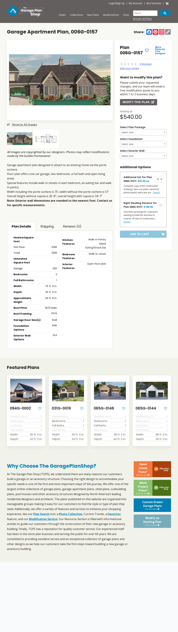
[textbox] (143, 132)
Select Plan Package (132, 127)
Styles (62, 15)
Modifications (111, 15)
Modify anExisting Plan (152, 507)
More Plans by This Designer (160, 50)
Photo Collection (70, 514)
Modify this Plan (139, 102)
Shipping (47, 226)
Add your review (129, 68)
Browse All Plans (142, 18)
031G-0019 (61, 408)
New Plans (93, 15)
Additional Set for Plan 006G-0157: (138, 179)
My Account (135, 3)
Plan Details (21, 226)
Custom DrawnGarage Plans (152, 493)
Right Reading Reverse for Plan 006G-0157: (140, 204)
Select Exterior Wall (132, 150)
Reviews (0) (72, 226)
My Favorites (154, 3)
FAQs (126, 15)
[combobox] (143, 132)
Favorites (114, 514)
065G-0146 (104, 408)
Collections (76, 15)
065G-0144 (146, 408)
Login (112, 3)
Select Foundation (131, 139)
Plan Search (41, 514)
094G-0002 (20, 408)
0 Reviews (146, 64)
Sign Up (120, 3)
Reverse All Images (22, 124)
